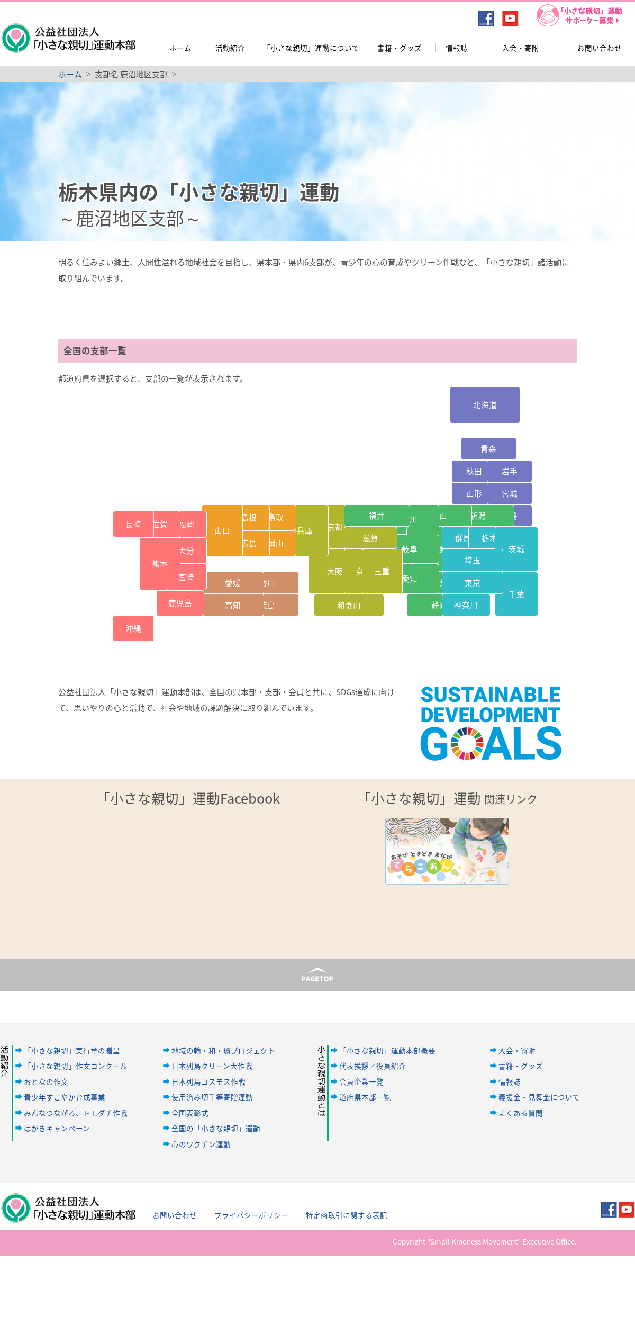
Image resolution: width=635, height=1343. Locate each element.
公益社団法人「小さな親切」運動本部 (67, 31)
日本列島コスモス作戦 (208, 1081)
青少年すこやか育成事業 (64, 1097)
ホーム (180, 47)
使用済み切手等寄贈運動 (212, 1097)
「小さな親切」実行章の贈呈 (72, 1050)
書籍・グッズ (399, 47)
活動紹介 (230, 47)
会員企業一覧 (361, 1081)
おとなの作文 (46, 1081)
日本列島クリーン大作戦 (211, 1065)
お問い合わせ (599, 47)
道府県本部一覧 (365, 1097)
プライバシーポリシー (251, 1215)
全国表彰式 (189, 1112)
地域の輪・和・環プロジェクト (223, 1050)
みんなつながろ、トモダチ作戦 (76, 1112)
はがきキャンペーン (57, 1128)
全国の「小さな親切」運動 (215, 1128)
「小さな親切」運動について (311, 47)
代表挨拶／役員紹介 (372, 1065)
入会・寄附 (520, 47)
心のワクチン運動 (201, 1144)
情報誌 (457, 47)
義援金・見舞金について (539, 1097)
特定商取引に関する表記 (346, 1215)
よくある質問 (520, 1112)
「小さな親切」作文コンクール (76, 1065)
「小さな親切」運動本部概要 (387, 1050)
